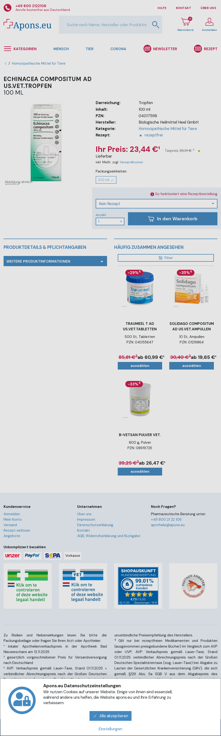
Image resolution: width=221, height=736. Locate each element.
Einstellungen (110, 728)
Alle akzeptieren (110, 715)
